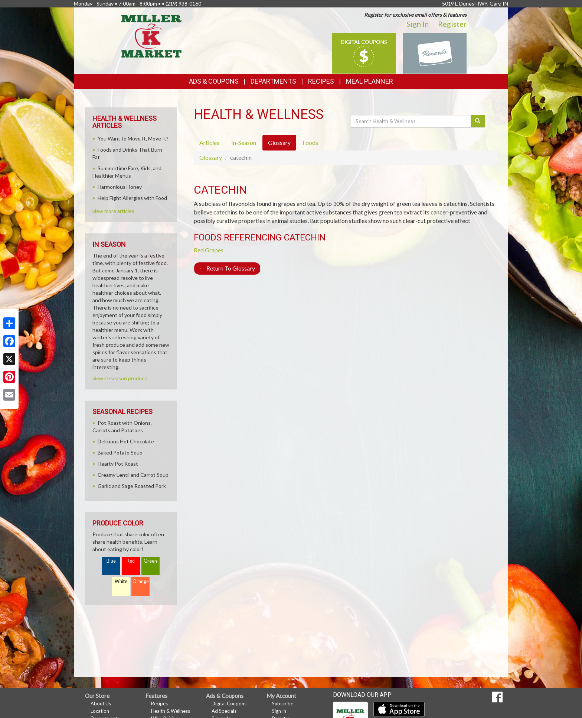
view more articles (113, 211)
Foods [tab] (310, 142)
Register (452, 23)
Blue (111, 561)
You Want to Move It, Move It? (133, 138)
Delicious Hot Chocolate (126, 441)
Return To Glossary (227, 268)
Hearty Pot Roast (118, 463)
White (121, 581)
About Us (101, 703)
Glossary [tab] (279, 142)
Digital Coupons (229, 703)
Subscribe (282, 703)
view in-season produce (119, 378)
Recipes (321, 81)
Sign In (417, 23)
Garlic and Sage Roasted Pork (132, 486)
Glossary (210, 157)
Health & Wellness (170, 711)
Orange (141, 581)
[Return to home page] (151, 35)
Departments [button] (273, 81)
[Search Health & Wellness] (411, 121)
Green (150, 561)
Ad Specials (224, 711)
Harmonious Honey (120, 187)
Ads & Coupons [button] (214, 81)
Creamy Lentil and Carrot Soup (133, 475)
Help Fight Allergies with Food (132, 198)
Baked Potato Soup (120, 452)
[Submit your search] (478, 121)
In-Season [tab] (243, 142)
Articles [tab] (209, 142)
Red (131, 561)
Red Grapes (208, 249)
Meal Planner (369, 81)
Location (100, 711)
